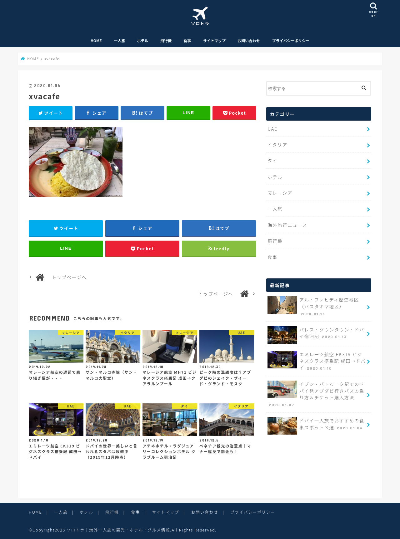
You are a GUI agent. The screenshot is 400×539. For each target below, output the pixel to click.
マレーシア (280, 192)
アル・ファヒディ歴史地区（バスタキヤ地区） (313, 306)
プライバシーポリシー (290, 40)
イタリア (277, 144)
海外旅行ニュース (287, 225)
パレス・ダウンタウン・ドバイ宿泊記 (316, 335)
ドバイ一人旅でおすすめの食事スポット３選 (316, 426)
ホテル (142, 40)
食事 (187, 40)
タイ (273, 160)
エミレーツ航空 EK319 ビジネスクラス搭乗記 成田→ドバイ (317, 361)
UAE (272, 128)
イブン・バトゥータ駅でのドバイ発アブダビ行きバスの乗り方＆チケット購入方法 (316, 394)
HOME (96, 40)
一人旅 (119, 40)
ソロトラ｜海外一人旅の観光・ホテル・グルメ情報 (118, 530)
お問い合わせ (249, 40)
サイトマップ (214, 40)
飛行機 (166, 40)
